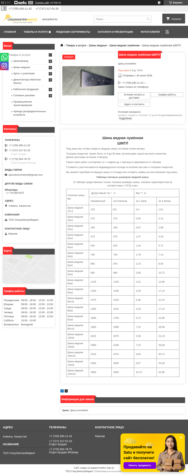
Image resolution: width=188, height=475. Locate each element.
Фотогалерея (150, 31)
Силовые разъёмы (24, 95)
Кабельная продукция (26, 89)
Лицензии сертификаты (73, 31)
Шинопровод (20, 60)
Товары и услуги (36, 31)
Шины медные (98, 45)
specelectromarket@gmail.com (25, 174)
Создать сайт (42, 2)
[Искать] (148, 19)
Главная (10, 31)
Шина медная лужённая (124, 45)
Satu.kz (110, 468)
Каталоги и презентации (115, 31)
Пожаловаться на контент (108, 471)
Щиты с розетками (24, 73)
